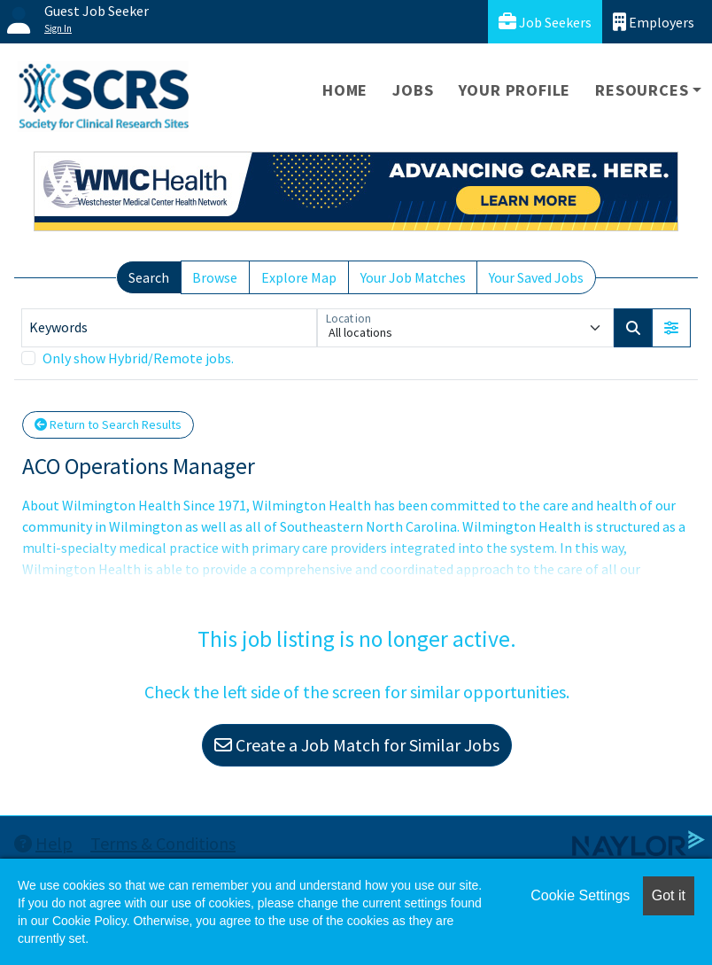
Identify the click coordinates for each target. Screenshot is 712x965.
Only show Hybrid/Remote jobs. (138, 358)
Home (345, 90)
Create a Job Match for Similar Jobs (356, 745)
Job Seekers (545, 22)
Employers (653, 22)
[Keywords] (169, 327)
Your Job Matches (413, 277)
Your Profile (515, 90)
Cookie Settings (580, 895)
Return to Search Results (108, 424)
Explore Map (299, 277)
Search (148, 277)
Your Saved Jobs (536, 277)
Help (43, 843)
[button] (671, 327)
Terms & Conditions (163, 843)
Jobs (412, 90)
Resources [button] (641, 90)
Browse (214, 277)
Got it (668, 895)
